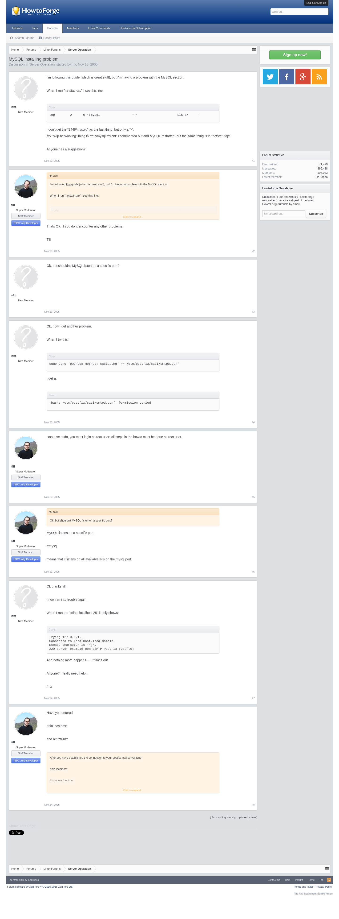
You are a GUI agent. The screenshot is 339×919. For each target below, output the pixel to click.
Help (288, 879)
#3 (253, 311)
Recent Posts (51, 38)
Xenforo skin (16, 879)
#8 (253, 804)
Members (73, 28)
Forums (52, 28)
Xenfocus (33, 879)
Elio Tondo (321, 177)
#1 (253, 160)
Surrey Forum (325, 893)
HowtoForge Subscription (135, 28)
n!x (74, 64)
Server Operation (42, 64)
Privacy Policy (324, 886)
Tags (35, 28)
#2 (253, 251)
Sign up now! (295, 55)
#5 (253, 497)
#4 (253, 422)
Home (311, 879)
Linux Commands (99, 28)
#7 (253, 698)
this (68, 77)
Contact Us (273, 879)
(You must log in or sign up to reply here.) (233, 817)
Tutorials (17, 28)
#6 (253, 571)
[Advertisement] (295, 252)
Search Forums (24, 38)
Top (321, 879)
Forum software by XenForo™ (40, 886)
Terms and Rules (304, 886)
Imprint (299, 879)
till (13, 205)
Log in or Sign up (316, 2)
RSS (329, 880)
